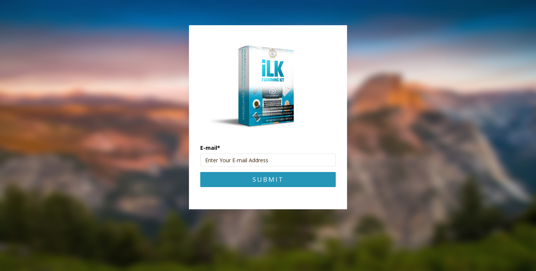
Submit (268, 179)
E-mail (210, 147)
